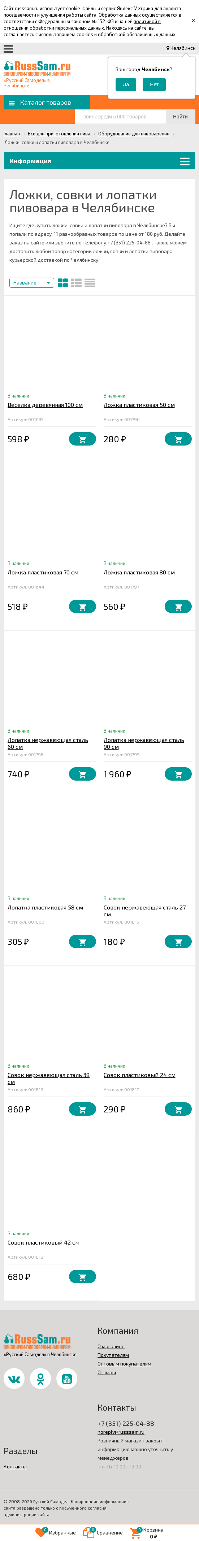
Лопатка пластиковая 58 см (45, 907)
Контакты (15, 1466)
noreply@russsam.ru (121, 1432)
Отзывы (107, 1372)
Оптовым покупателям (124, 1363)
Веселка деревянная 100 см (45, 404)
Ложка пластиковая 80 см (139, 572)
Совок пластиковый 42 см (43, 1242)
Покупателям (113, 1355)
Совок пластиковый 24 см (140, 1074)
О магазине (111, 1346)
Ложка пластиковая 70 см (43, 572)
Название (26, 282)
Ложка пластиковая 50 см (139, 404)
